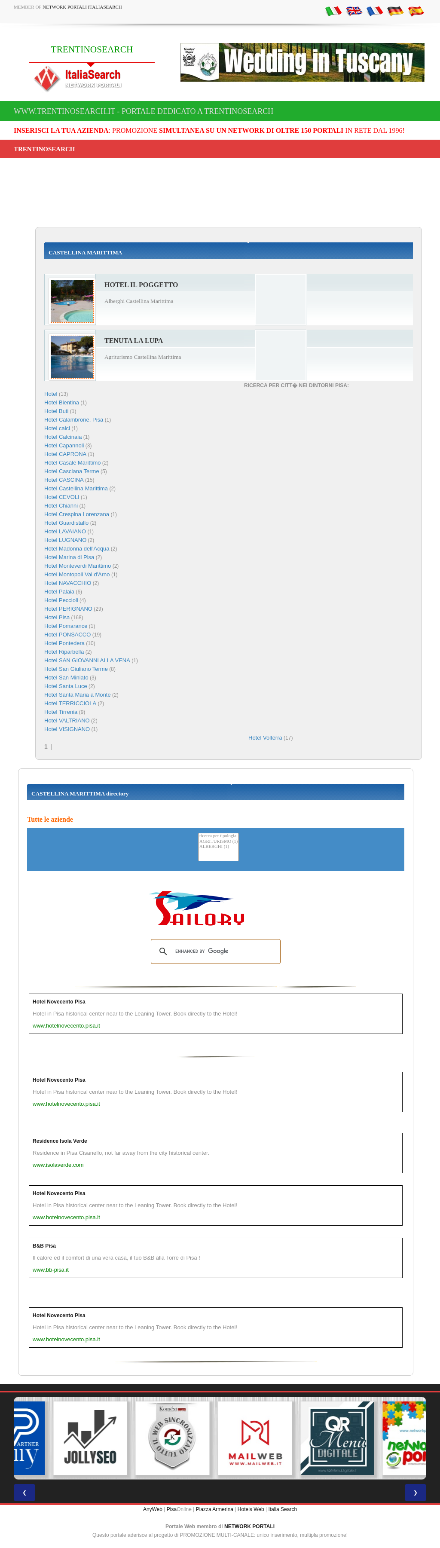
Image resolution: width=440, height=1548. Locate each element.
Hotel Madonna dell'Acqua (76, 548)
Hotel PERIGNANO (68, 609)
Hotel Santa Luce (65, 686)
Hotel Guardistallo (66, 523)
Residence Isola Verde (60, 1141)
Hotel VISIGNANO (67, 729)
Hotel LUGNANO (65, 540)
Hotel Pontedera (64, 643)
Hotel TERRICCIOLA (70, 703)
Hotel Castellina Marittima (76, 488)
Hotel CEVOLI (61, 497)
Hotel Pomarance (65, 626)
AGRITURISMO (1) (218, 841)
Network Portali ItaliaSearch (82, 6)
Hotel (51, 394)
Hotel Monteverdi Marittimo (77, 566)
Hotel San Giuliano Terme (76, 669)
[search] (214, 951)
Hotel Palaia (59, 591)
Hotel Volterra (265, 737)
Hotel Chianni (61, 505)
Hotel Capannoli (64, 445)
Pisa (172, 1509)
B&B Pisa (44, 1246)
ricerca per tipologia (218, 836)
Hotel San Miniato (66, 677)
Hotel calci (57, 428)
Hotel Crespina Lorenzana (76, 514)
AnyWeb (152, 1509)
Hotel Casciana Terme (71, 471)
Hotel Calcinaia (63, 437)
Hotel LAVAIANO (65, 531)
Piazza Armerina (214, 1509)
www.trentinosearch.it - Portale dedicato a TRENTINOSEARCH (143, 111)
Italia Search (282, 1509)
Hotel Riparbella (64, 652)
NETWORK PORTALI (249, 1527)
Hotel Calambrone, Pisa (73, 419)
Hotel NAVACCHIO (67, 583)
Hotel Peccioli (61, 600)
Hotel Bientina (61, 402)
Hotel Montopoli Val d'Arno (77, 574)
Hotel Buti (56, 411)
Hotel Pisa (57, 617)
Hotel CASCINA (64, 480)
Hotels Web (251, 1509)
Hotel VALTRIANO (67, 720)
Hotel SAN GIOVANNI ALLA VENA (87, 660)
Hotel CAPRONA (65, 454)
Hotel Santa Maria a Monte (77, 694)
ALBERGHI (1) (218, 847)
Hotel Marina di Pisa (69, 557)
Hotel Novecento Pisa (59, 1002)
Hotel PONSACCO (67, 634)
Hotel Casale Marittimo (72, 462)
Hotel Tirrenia (60, 712)
